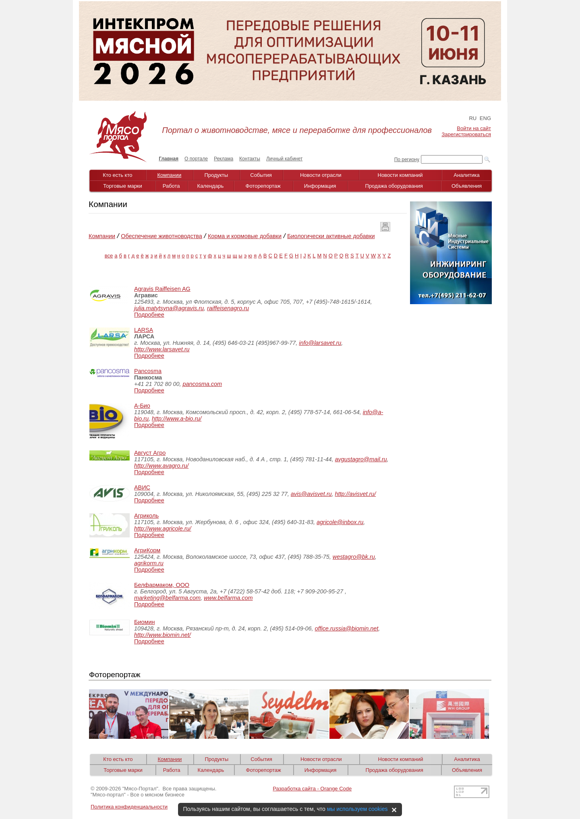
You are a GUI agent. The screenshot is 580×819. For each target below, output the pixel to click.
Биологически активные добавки (331, 236)
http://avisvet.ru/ (355, 494)
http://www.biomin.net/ (162, 635)
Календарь (210, 186)
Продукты (216, 175)
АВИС (142, 487)
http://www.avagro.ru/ (161, 465)
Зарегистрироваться (466, 134)
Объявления (467, 186)
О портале (196, 159)
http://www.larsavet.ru (162, 349)
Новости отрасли (321, 175)
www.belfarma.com (228, 598)
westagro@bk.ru (354, 557)
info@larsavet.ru (320, 343)
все (109, 256)
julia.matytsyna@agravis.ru (169, 308)
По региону (406, 159)
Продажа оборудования (394, 186)
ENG (485, 118)
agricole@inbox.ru (340, 522)
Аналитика (466, 175)
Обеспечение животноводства (161, 236)
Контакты (249, 159)
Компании (169, 175)
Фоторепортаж (263, 186)
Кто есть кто (117, 175)
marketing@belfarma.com (167, 598)
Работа (171, 186)
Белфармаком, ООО (161, 585)
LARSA (143, 330)
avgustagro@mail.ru (361, 459)
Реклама (223, 159)
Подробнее (149, 314)
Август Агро (150, 453)
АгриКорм (147, 550)
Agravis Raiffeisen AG (162, 289)
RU (472, 118)
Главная (168, 159)
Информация (320, 186)
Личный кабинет (284, 159)
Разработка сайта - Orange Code (312, 789)
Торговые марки (122, 186)
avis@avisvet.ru (311, 494)
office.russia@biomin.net (346, 628)
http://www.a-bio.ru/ (176, 418)
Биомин (144, 622)
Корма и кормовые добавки (245, 236)
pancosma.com (202, 384)
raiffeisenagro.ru (228, 308)
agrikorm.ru (149, 563)
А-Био (142, 405)
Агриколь (146, 515)
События (261, 175)
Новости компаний (400, 175)
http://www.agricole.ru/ (162, 528)
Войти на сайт (474, 128)
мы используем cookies (357, 809)
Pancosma (148, 371)
